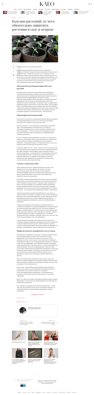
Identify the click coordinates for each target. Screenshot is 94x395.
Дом (29, 392)
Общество (49, 392)
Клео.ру (18, 302)
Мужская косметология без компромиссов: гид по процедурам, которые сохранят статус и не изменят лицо (50, 361)
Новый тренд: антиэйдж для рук (18, 342)
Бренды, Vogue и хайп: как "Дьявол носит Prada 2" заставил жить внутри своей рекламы (50, 343)
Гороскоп (24, 392)
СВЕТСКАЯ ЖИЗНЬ (27, 9)
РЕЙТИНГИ (76, 9)
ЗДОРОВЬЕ (40, 9)
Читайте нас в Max (37, 294)
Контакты (74, 392)
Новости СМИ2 (20, 298)
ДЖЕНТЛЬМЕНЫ (55, 9)
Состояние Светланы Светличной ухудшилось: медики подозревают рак (65, 12)
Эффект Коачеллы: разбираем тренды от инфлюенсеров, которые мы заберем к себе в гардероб (34, 344)
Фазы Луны (55, 392)
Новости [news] (14, 17)
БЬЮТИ (20, 9)
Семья (32, 392)
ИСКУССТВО (47, 9)
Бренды (19, 392)
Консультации (62, 392)
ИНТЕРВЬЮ (70, 9)
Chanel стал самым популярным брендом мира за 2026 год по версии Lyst (34, 361)
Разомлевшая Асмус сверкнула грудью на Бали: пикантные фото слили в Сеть (84, 12)
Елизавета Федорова (19, 32)
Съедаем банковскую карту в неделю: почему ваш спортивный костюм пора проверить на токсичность (19, 361)
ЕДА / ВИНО (63, 9)
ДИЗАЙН (35, 9)
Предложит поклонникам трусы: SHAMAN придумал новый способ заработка (12, 12)
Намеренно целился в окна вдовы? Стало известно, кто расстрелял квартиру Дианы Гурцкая (31, 13)
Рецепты (68, 392)
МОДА (15, 9)
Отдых (43, 392)
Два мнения (38, 392)
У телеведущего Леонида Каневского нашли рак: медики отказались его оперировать (48, 13)
